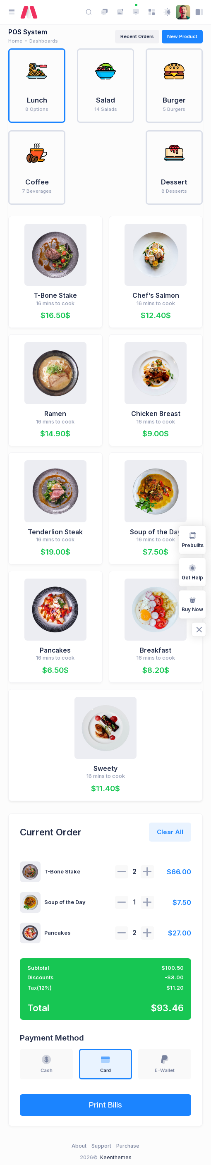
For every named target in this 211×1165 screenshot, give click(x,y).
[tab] (36, 85)
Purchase (127, 1146)
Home (15, 41)
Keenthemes (116, 1157)
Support (101, 1146)
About (79, 1146)
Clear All (170, 832)
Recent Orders (137, 36)
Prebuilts (193, 539)
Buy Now (192, 603)
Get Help (192, 571)
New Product (182, 36)
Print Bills (105, 1105)
